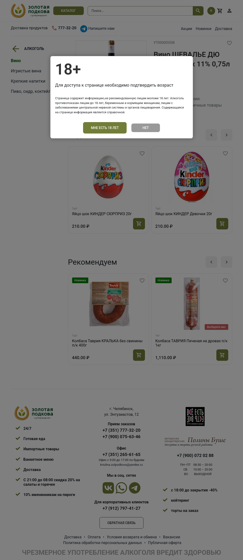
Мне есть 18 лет (105, 128)
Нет (146, 128)
